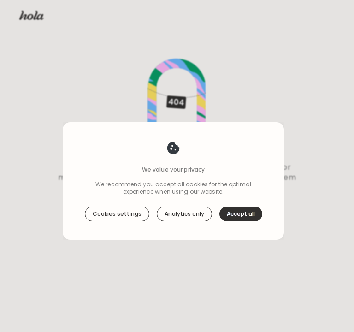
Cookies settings (117, 192)
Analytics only (184, 192)
